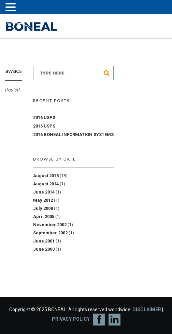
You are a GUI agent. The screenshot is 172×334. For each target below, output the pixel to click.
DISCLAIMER (146, 309)
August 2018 (46, 175)
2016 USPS (44, 117)
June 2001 (44, 241)
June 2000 (44, 249)
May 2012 (43, 200)
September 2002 (50, 232)
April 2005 (43, 216)
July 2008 (43, 208)
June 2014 (44, 192)
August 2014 (46, 183)
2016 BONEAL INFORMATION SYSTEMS (73, 134)
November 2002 (50, 224)
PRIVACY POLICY (71, 319)
